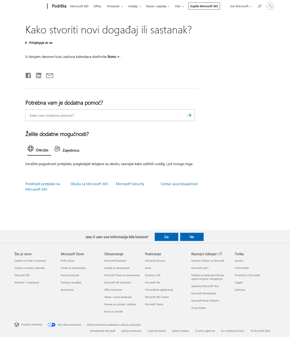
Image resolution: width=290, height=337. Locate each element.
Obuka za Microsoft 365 (89, 183)
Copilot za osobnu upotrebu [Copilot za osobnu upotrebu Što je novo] (29, 268)
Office (97, 6)
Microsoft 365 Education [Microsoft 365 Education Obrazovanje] (117, 282)
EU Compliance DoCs (232, 330)
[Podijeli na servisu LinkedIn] (37, 74)
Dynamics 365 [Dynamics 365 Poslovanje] (152, 275)
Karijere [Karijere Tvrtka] (239, 260)
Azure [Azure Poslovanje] (148, 268)
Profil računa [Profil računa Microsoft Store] (68, 260)
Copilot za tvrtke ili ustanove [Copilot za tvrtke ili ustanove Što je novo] (30, 260)
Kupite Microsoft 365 (204, 6)
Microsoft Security (130, 183)
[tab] (39, 150)
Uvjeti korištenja (157, 330)
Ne (192, 237)
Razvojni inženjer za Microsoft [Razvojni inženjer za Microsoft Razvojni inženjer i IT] (207, 260)
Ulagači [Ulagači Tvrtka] (239, 282)
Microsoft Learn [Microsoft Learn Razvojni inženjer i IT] (199, 268)
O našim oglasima (205, 330)
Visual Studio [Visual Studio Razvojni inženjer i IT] (198, 308)
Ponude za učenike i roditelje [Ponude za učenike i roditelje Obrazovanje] (120, 304)
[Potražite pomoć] (259, 6)
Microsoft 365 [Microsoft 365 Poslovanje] (152, 282)
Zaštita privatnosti (131, 330)
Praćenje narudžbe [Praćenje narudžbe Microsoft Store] (71, 282)
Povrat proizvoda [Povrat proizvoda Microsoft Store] (70, 275)
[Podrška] (59, 6)
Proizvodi (113, 6)
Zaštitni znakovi (180, 330)
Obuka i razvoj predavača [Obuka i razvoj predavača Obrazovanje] (118, 297)
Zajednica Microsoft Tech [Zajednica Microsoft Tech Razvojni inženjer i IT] (205, 286)
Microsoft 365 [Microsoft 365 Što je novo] (22, 275)
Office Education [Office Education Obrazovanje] (113, 289)
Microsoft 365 (79, 6)
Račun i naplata (156, 6)
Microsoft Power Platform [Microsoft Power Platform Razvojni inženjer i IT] (205, 300)
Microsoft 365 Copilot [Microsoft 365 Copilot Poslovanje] (157, 297)
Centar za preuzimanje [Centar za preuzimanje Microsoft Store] (73, 268)
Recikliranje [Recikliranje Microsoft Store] (67, 289)
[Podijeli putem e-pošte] (47, 74)
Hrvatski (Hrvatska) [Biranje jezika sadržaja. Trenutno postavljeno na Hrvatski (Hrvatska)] (31, 324)
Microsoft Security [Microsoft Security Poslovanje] (155, 260)
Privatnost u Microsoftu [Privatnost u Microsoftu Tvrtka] (247, 275)
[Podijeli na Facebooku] (28, 74)
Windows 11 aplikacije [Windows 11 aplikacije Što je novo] (26, 282)
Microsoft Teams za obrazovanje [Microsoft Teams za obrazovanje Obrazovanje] (122, 275)
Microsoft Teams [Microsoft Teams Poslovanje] (154, 304)
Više (177, 6)
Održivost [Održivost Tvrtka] (240, 289)
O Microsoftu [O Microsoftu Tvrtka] (242, 268)
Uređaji (133, 6)
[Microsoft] (30, 6)
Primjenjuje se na (40, 42)
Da (166, 237)
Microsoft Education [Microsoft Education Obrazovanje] (115, 260)
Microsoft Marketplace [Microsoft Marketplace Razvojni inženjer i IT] (203, 293)
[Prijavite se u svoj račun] (270, 6)
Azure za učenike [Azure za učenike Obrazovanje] (113, 311)
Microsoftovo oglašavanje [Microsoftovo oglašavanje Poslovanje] (159, 289)
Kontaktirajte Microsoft (102, 330)
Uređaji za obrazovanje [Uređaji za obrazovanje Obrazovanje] (117, 268)
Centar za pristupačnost (179, 183)
